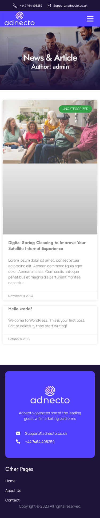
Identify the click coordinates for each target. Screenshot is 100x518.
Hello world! (20, 309)
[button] (90, 18)
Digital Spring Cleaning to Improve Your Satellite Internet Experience (47, 246)
